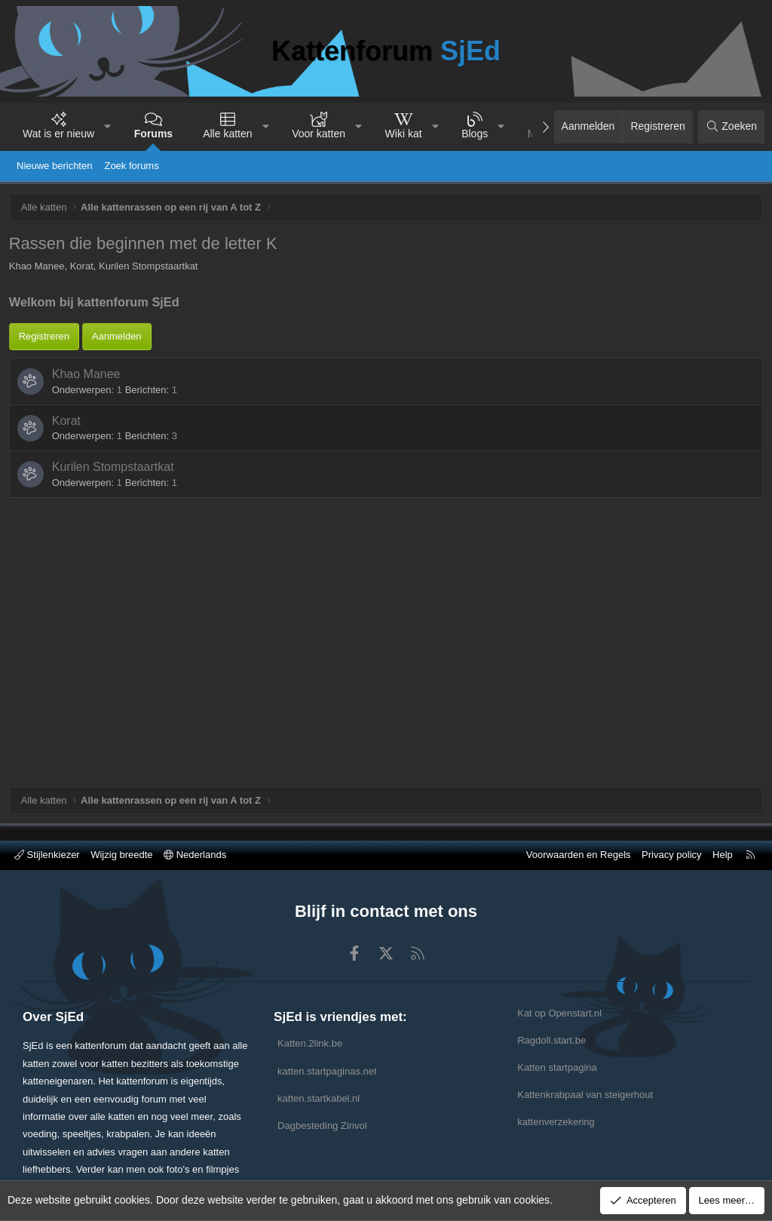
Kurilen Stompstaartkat (115, 613)
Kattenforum (386, 50)
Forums (153, 134)
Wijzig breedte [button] (121, 854)
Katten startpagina (557, 1067)
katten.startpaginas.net (327, 1071)
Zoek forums (131, 165)
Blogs (474, 134)
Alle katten (227, 134)
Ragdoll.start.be (551, 1040)
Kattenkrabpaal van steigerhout (585, 1094)
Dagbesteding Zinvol (322, 1125)
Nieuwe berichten (54, 165)
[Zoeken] (731, 126)
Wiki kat (403, 134)
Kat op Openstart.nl (559, 1013)
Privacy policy (671, 854)
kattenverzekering (556, 1121)
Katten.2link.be (309, 1043)
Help (722, 854)
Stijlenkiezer (47, 854)
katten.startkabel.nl (318, 1098)
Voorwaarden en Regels (578, 854)
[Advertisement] (386, 387)
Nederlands (195, 854)
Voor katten (318, 134)
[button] (107, 126)
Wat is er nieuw (58, 134)
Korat (68, 567)
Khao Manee (88, 521)
